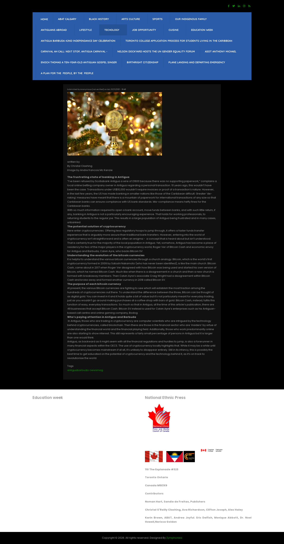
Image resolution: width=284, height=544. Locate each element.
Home (44, 19)
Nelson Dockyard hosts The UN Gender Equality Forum (156, 51)
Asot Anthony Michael (220, 51)
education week (202, 29)
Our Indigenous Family (191, 19)
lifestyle (85, 29)
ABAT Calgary (67, 19)
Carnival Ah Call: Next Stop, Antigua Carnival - (74, 51)
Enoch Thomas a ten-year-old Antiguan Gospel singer (79, 62)
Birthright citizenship (142, 62)
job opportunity (144, 29)
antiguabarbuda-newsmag (85, 370)
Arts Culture (130, 19)
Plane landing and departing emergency (196, 62)
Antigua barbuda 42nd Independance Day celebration (78, 40)
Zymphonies (174, 538)
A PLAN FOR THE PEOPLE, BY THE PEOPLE (67, 73)
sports (157, 19)
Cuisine (173, 29)
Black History (99, 19)
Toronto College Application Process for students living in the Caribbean (178, 40)
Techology (111, 29)
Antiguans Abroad (54, 29)
